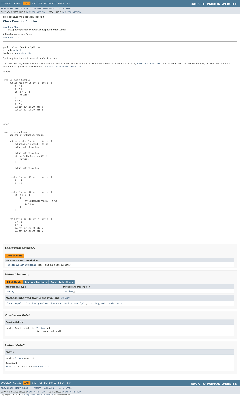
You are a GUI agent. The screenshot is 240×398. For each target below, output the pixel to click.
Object (17, 50)
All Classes (65, 8)
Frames (37, 8)
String (32, 265)
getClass (43, 303)
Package (17, 3)
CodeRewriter (11, 37)
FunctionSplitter (16, 265)
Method (41, 12)
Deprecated (50, 3)
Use (34, 3)
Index (61, 3)
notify (68, 303)
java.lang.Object (12, 27)
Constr (31, 12)
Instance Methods (36, 282)
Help (68, 3)
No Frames (48, 8)
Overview (6, 3)
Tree (40, 3)
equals (19, 303)
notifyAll (80, 303)
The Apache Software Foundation (38, 395)
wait (104, 303)
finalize (30, 303)
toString (94, 303)
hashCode (56, 303)
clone (9, 303)
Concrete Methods (62, 282)
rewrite (68, 291)
